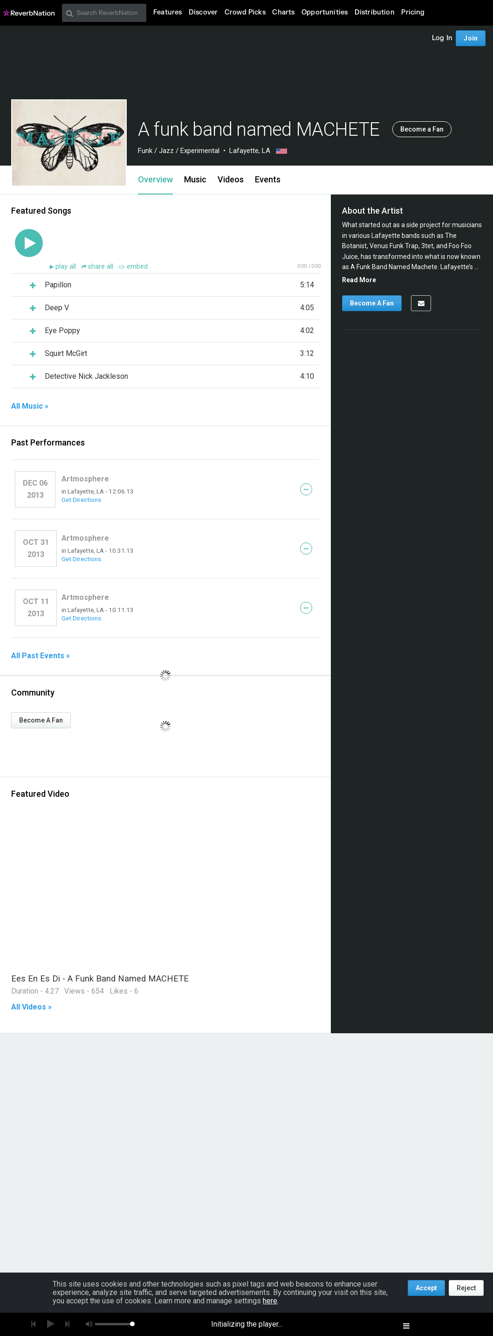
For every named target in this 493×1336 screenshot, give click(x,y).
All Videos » (31, 1007)
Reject (466, 1288)
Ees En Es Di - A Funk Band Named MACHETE (100, 978)
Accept (426, 1288)
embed (133, 267)
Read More (359, 280)
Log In (442, 38)
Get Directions (81, 499)
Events (268, 179)
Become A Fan (41, 720)
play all (66, 267)
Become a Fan (422, 129)
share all (98, 267)
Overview (155, 179)
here (270, 1300)
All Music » (29, 406)
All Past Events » (40, 656)
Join (471, 38)
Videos (231, 179)
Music (195, 179)
